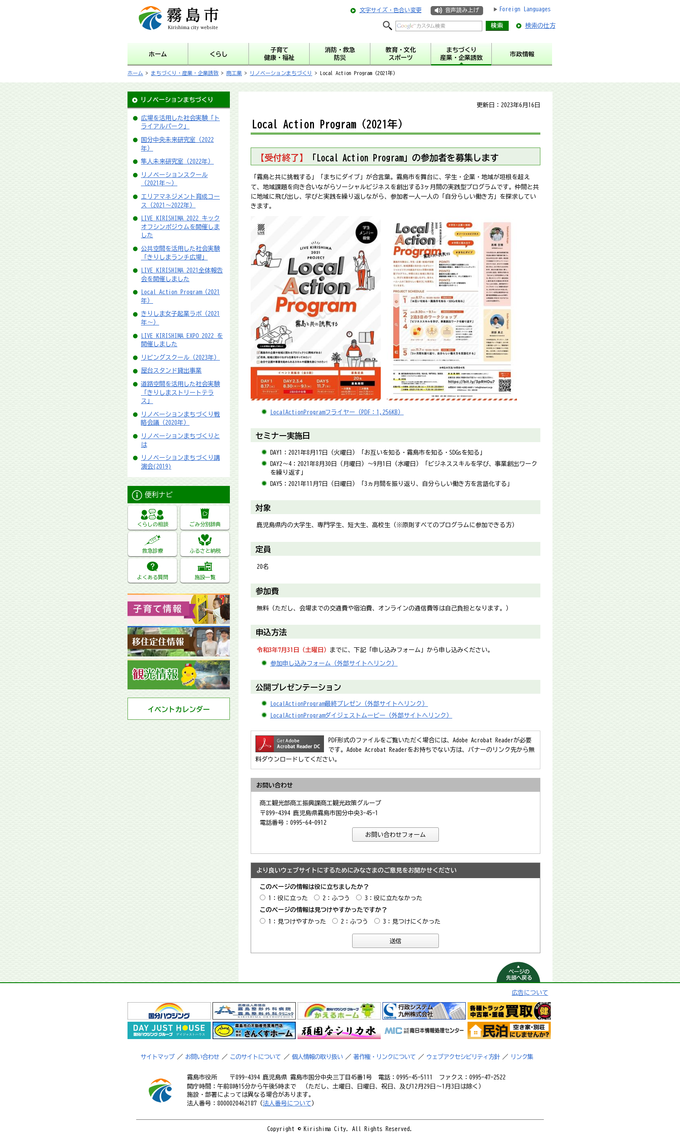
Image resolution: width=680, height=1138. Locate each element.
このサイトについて (255, 1057)
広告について (530, 993)
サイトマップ (157, 1057)
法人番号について (287, 1103)
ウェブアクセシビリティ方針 (463, 1057)
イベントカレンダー (178, 709)
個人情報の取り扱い (317, 1057)
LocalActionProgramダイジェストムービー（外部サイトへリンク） (361, 715)
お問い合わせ (202, 1057)
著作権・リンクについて (384, 1057)
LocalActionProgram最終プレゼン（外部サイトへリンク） (349, 704)
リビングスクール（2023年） (180, 357)
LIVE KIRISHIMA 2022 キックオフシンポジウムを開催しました (180, 226)
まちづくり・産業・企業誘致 (185, 72)
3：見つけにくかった (412, 921)
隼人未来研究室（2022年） (177, 161)
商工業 (234, 72)
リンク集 (521, 1057)
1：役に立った (288, 898)
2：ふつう (336, 898)
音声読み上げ (462, 10)
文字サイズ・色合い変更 (391, 10)
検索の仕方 (540, 26)
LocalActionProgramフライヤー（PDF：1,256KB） (337, 412)
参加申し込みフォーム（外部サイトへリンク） (334, 663)
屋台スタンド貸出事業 (171, 370)
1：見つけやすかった (297, 921)
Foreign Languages (525, 9)
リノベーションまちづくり (281, 72)
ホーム (135, 72)
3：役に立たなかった (393, 898)
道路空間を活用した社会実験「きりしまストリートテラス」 (180, 392)
